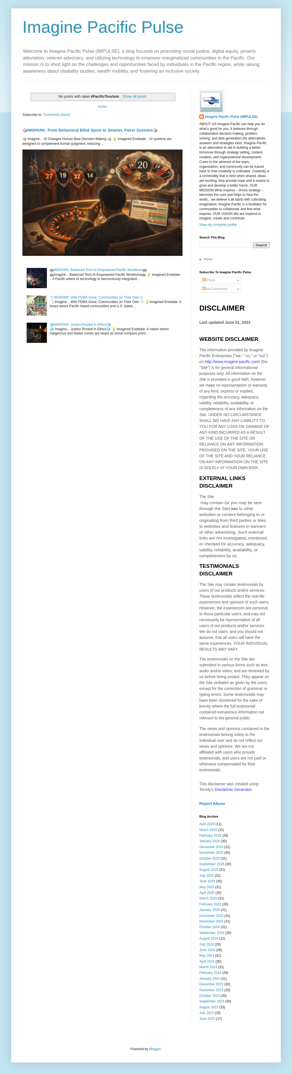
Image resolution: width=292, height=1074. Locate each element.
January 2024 (209, 979)
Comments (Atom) (56, 115)
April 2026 (207, 824)
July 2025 (206, 876)
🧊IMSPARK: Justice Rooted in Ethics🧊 (80, 325)
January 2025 (209, 910)
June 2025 (207, 881)
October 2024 (209, 927)
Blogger (155, 1049)
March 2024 (208, 967)
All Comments (214, 289)
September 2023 (211, 1001)
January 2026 (209, 841)
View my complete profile (218, 225)
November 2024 (211, 921)
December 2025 (211, 847)
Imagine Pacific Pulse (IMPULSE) (231, 117)
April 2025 (207, 893)
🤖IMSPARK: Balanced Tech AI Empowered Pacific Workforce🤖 (98, 270)
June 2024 (207, 950)
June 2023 (207, 1019)
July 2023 (206, 1013)
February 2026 (210, 835)
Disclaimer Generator (233, 789)
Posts (208, 280)
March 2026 (208, 830)
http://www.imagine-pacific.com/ (232, 361)
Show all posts (134, 96)
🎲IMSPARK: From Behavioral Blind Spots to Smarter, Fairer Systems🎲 (90, 130)
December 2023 (211, 984)
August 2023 (208, 1007)
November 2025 (211, 853)
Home (102, 107)
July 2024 (206, 944)
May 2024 (206, 956)
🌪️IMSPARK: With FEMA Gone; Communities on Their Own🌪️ (96, 297)
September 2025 (211, 864)
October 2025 (209, 858)
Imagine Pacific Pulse (103, 27)
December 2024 (211, 916)
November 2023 (211, 990)
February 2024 (210, 973)
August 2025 (208, 870)
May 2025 (206, 887)
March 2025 (208, 898)
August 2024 (208, 938)
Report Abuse (212, 803)
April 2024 (207, 961)
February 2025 (210, 904)
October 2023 (209, 996)
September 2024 (211, 933)
